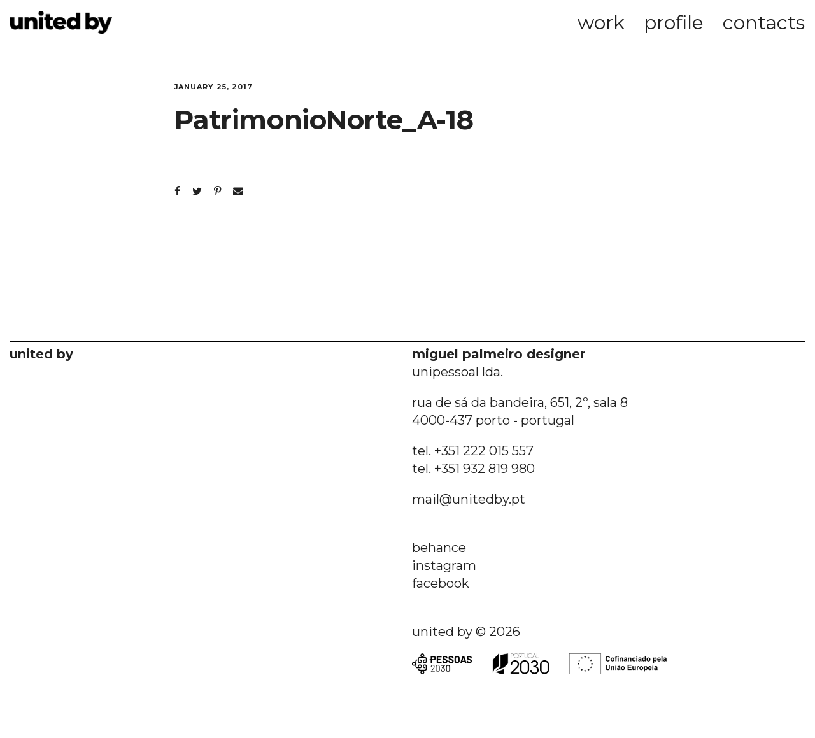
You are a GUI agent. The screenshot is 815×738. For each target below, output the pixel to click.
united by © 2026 (466, 631)
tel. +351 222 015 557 (473, 450)
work (601, 22)
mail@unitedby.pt (468, 499)
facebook (440, 583)
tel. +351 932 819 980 (473, 468)
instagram (444, 565)
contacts (764, 22)
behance (439, 547)
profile (674, 22)
